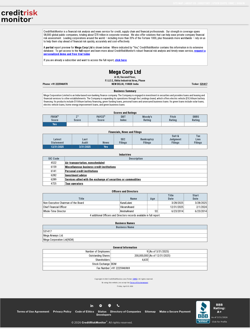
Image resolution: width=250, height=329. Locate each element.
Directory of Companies (125, 311)
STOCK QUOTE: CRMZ (223, 3)
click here (121, 60)
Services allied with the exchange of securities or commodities (103, 179)
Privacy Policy (62, 311)
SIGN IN (241, 3)
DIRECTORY (204, 3)
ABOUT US (190, 3)
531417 (203, 84)
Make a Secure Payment (175, 311)
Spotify (101, 305)
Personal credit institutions (81, 171)
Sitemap (150, 311)
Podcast (109, 305)
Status (102, 311)
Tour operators (74, 183)
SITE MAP (178, 3)
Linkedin (92, 305)
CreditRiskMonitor (94, 322)
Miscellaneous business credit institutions (90, 167)
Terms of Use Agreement (139, 283)
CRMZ (135, 279)
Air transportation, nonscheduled (85, 162)
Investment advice (76, 175)
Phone (118, 305)
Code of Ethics (84, 311)
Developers (104, 314)
